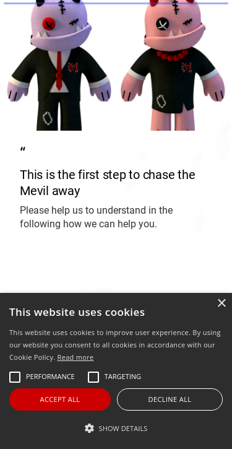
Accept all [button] (60, 399)
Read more (76, 357)
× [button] (221, 303)
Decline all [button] (170, 399)
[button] (116, 428)
